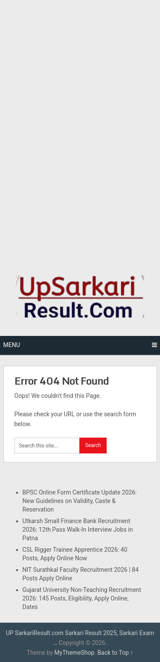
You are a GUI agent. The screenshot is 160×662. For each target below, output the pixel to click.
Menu (11, 344)
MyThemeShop (74, 652)
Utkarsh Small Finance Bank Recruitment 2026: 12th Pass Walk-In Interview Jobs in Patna (78, 529)
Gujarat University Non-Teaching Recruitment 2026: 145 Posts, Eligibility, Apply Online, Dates (82, 598)
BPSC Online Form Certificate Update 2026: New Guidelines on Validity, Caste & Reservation (80, 501)
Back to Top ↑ (115, 652)
